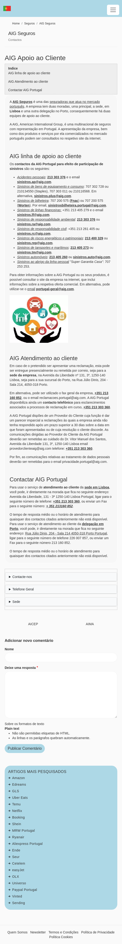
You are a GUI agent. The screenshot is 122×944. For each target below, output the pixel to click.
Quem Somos (18, 932)
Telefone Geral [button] (23, 589)
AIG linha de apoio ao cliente (29, 73)
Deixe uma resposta (20, 668)
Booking (18, 817)
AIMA (90, 624)
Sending (18, 903)
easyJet (18, 870)
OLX (15, 876)
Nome (9, 649)
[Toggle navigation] (113, 10)
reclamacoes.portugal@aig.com (62, 398)
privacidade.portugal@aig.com (84, 462)
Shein (16, 824)
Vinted (17, 896)
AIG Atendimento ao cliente (28, 81)
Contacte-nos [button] (22, 577)
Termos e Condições (64, 932)
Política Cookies (61, 937)
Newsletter (38, 932)
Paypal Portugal (24, 890)
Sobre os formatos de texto (24, 724)
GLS (15, 791)
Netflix (17, 811)
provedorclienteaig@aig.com (30, 448)
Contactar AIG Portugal (25, 90)
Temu (16, 804)
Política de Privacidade (97, 932)
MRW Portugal (23, 830)
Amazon (18, 778)
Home (16, 23)
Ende (16, 850)
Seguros (29, 23)
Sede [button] (16, 602)
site (42, 279)
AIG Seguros (47, 23)
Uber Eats (20, 798)
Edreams (19, 784)
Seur (16, 857)
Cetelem (18, 863)
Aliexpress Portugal (27, 844)
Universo (19, 883)
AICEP (33, 624)
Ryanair (18, 837)
